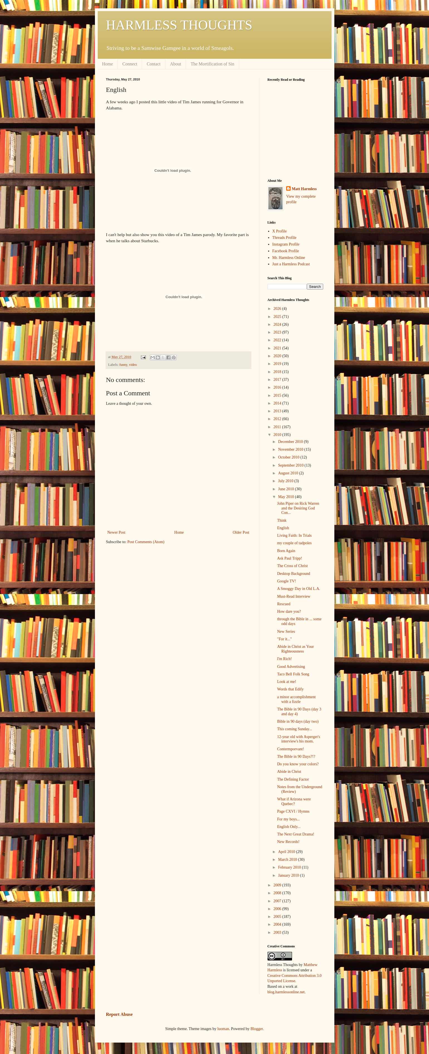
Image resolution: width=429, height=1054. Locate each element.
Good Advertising (291, 667)
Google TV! (286, 581)
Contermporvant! (290, 749)
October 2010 (289, 457)
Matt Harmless (304, 189)
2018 (277, 372)
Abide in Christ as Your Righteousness (295, 648)
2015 (277, 395)
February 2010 (290, 867)
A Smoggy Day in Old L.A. (298, 589)
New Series (286, 631)
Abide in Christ (289, 771)
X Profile (279, 231)
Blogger (257, 1029)
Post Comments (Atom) (146, 542)
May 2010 (286, 497)
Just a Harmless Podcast (291, 264)
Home (107, 64)
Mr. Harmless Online (288, 258)
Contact (154, 64)
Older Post (241, 532)
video (133, 365)
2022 (277, 340)
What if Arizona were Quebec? (294, 801)
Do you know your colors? (297, 764)
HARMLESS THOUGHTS (179, 25)
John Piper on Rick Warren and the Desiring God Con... (298, 508)
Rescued (283, 604)
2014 (277, 403)
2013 (277, 411)
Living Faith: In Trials (294, 535)
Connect (129, 64)
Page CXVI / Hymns (293, 811)
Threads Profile (284, 238)
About (175, 64)
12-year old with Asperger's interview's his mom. (298, 739)
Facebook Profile (285, 251)
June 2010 (286, 489)
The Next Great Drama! (295, 834)
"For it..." (284, 639)
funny (123, 365)
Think (281, 520)
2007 (277, 901)
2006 (277, 909)
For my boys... (288, 819)
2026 (277, 309)
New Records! (288, 842)
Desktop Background (293, 574)
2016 (277, 387)
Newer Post (116, 532)
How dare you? (289, 611)
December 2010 (291, 442)
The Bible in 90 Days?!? (296, 756)
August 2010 (288, 473)
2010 (277, 435)
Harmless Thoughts (283, 965)
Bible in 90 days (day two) (297, 721)
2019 (277, 364)
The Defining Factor (293, 779)
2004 (277, 924)
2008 (277, 893)
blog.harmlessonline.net (286, 992)
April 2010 (287, 852)
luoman (223, 1029)
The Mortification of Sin (212, 64)
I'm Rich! (284, 659)
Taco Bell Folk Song (293, 674)
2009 (277, 885)
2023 (277, 332)
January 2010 (289, 875)
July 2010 (286, 481)
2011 (277, 427)
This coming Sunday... (294, 729)
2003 (277, 932)
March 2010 (288, 859)
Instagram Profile (286, 244)
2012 (277, 419)
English (283, 528)
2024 (277, 324)
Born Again (286, 551)
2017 (277, 380)
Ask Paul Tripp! (289, 558)
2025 (277, 317)
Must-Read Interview (293, 596)
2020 (277, 356)
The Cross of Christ (292, 566)
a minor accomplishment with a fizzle (296, 699)
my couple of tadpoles (294, 543)
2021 (277, 348)
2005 (277, 917)
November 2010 (291, 449)
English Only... (288, 827)
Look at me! (286, 682)
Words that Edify (290, 689)
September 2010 (291, 465)
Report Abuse (119, 1014)
